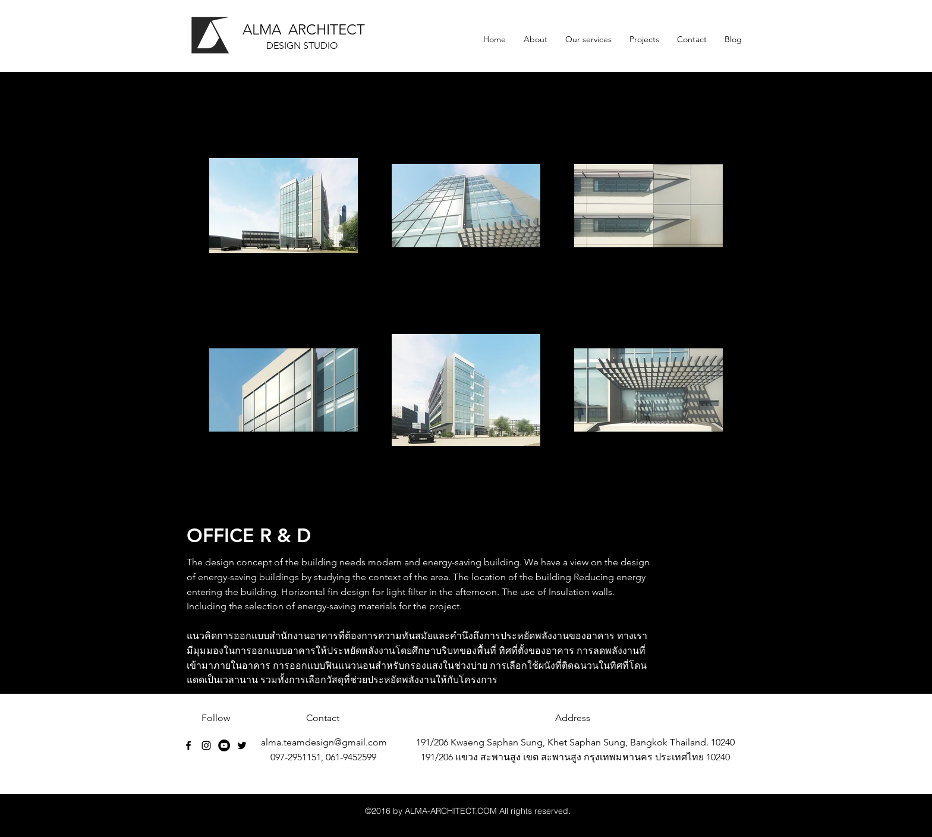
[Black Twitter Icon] (242, 745)
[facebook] (188, 745)
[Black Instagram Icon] (206, 745)
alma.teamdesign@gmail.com (324, 742)
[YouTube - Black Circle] (224, 745)
